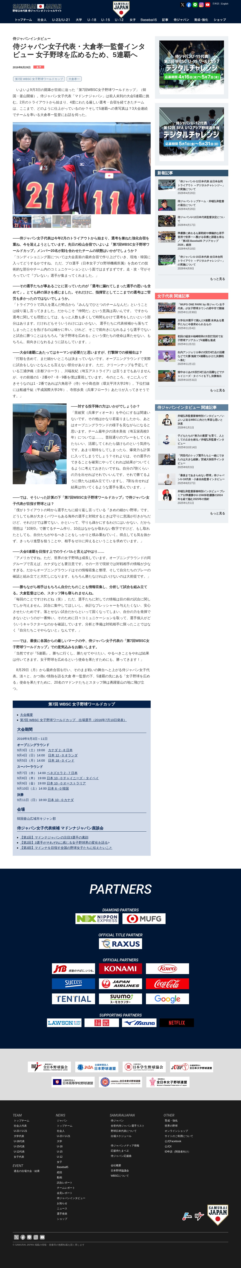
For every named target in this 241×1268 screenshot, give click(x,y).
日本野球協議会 (120, 1170)
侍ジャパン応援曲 (121, 1155)
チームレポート (66, 1187)
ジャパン (62, 1120)
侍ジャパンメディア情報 (125, 1145)
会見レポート (64, 1193)
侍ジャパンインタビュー (71, 1198)
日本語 (216, 3)
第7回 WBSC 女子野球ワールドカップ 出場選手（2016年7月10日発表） (73, 720)
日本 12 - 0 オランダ (63, 755)
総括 (59, 1172)
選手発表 (62, 1213)
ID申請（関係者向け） (178, 1151)
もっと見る (217, 279)
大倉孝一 (74, 79)
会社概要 (116, 1165)
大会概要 (26, 715)
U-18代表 (19, 1141)
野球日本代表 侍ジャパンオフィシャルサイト (38, 8)
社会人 (61, 1130)
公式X (168, 1146)
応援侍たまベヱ (120, 1150)
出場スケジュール (121, 1136)
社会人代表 (20, 1125)
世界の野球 (171, 1125)
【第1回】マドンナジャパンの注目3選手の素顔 (54, 837)
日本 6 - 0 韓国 (58, 788)
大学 (59, 1141)
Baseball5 (62, 1167)
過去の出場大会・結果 (27, 1171)
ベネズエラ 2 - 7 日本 (62, 773)
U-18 (60, 1146)
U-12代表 (19, 1151)
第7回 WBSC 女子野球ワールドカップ (39, 79)
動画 (59, 1177)
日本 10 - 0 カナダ (61, 800)
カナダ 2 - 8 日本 (60, 750)
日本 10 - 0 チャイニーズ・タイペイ (73, 778)
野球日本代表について (124, 1130)
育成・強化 (171, 1120)
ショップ (62, 1218)
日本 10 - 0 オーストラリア (66, 783)
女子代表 (19, 1156)
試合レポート (64, 1182)
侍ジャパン (117, 1120)
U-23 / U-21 (20, 1130)
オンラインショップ (176, 1130)
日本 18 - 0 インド (61, 760)
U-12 (60, 1156)
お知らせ (62, 1203)
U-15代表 (19, 1146)
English (224, 4)
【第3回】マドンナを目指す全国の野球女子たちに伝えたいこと (66, 847)
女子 (59, 1161)
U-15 (60, 1151)
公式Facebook (173, 1141)
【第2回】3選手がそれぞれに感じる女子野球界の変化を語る (64, 842)
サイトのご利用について (179, 1136)
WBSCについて (120, 1175)
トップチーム (21, 1120)
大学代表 (19, 1136)
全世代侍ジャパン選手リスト (127, 1125)
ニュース (62, 1208)
